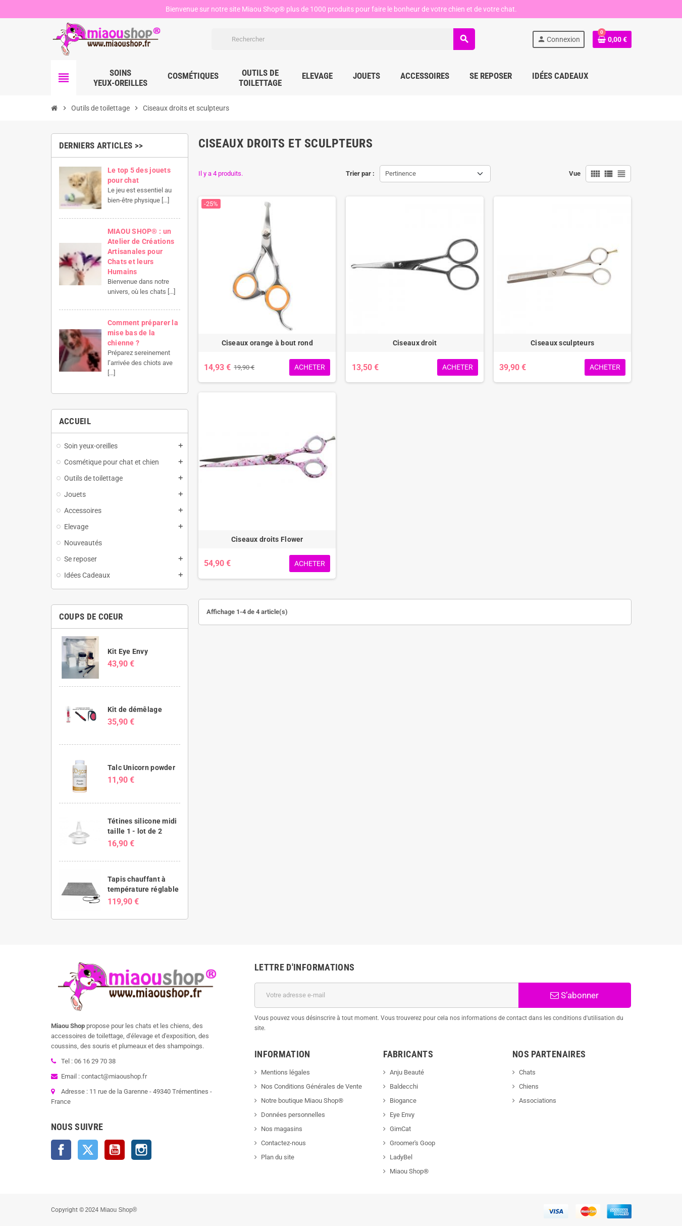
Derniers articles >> (101, 145)
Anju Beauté (407, 1072)
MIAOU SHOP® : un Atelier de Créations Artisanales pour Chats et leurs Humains (141, 251)
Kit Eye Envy (128, 651)
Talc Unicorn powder (141, 767)
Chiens (529, 1086)
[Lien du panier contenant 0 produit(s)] (612, 39)
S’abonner (574, 995)
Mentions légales (285, 1072)
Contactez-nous (283, 1143)
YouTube (114, 1150)
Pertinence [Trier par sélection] (400, 173)
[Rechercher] (343, 39)
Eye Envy (402, 1114)
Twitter (88, 1150)
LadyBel (401, 1157)
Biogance (403, 1100)
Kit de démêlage (135, 709)
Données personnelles (293, 1114)
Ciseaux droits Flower (267, 539)
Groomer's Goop (412, 1143)
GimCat (400, 1129)
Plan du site (277, 1157)
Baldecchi (404, 1086)
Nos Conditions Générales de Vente (311, 1086)
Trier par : (360, 173)
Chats (527, 1072)
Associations (537, 1100)
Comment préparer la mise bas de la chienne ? (143, 333)
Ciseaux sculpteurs (562, 343)
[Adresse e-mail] (386, 995)
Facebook (61, 1150)
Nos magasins (281, 1129)
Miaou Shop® (409, 1171)
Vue (575, 173)
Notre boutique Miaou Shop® (302, 1100)
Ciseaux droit (415, 343)
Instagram (141, 1150)
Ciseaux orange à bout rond (267, 343)
